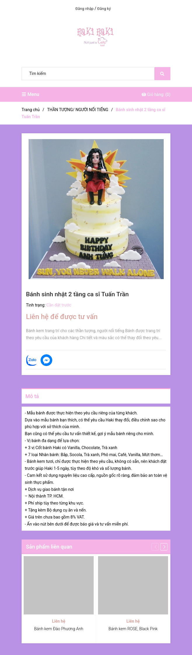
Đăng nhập (84, 8)
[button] (163, 547)
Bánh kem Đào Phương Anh (58, 628)
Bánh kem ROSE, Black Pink (133, 628)
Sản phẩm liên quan (49, 547)
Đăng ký (104, 8)
